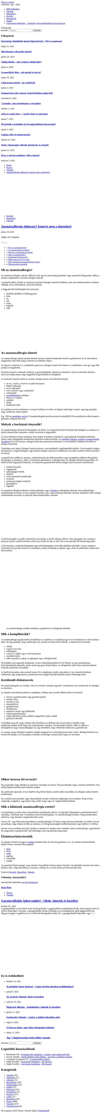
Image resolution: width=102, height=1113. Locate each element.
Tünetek (9, 11)
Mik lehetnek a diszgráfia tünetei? (16, 52)
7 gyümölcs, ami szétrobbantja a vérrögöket (21, 103)
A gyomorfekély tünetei (40, 1059)
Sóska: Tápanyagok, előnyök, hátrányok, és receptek (25, 145)
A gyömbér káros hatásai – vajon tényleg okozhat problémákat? (40, 986)
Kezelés (9, 16)
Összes (9, 893)
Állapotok (10, 1078)
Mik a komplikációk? (17, 255)
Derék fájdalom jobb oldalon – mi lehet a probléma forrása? (46, 1057)
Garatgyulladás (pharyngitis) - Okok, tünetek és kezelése (39, 900)
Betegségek (11, 18)
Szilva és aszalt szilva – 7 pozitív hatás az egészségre (24, 114)
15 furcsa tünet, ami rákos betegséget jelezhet (30, 1027)
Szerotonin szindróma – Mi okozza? (36, 1062)
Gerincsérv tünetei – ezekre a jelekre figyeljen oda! (33, 1017)
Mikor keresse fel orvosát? (19, 259)
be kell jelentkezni (30, 882)
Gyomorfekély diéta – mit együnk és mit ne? (21, 72)
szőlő (8, 854)
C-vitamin (30, 842)
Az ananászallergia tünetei (18, 250)
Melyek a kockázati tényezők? (20, 252)
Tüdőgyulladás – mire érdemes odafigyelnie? (21, 62)
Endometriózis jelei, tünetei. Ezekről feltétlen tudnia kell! (27, 93)
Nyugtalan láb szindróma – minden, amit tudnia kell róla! (45, 1054)
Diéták (9, 21)
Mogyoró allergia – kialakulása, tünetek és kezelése (33, 1007)
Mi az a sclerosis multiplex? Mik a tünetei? (20, 155)
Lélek (8, 1097)
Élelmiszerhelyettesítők (17, 264)
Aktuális (10, 1075)
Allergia (9, 1080)
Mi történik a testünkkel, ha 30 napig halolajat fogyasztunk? (28, 124)
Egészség (10, 1089)
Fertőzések (11, 1092)
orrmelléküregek (13, 395)
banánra (54, 490)
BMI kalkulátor (13, 9)
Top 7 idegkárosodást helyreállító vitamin (28, 1037)
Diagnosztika (12, 1085)
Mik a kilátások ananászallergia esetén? (24, 262)
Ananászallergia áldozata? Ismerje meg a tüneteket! (36, 226)
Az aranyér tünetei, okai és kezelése (25, 996)
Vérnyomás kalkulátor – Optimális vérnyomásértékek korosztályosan (35, 23)
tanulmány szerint (19, 416)
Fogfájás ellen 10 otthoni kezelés (15, 135)
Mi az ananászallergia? (17, 247)
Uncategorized (12, 1106)
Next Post (6, 887)
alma (8, 849)
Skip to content (7, 2)
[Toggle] (6, 243)
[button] (4, 243)
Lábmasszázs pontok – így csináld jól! (18, 83)
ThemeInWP (44, 1111)
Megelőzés (11, 14)
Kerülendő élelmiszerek (17, 257)
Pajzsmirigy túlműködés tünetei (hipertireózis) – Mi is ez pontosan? (31, 41)
